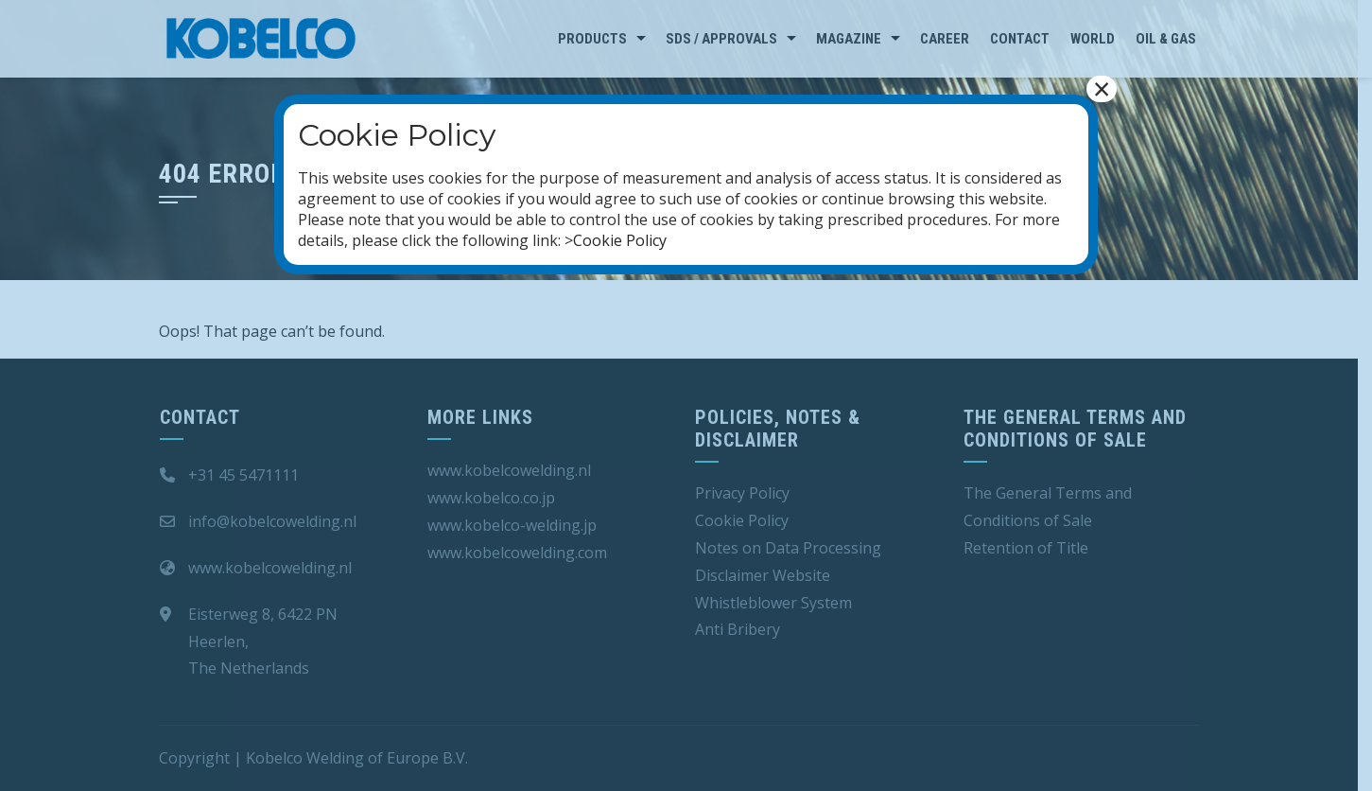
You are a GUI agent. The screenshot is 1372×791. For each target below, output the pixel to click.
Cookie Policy (620, 240)
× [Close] (1101, 89)
